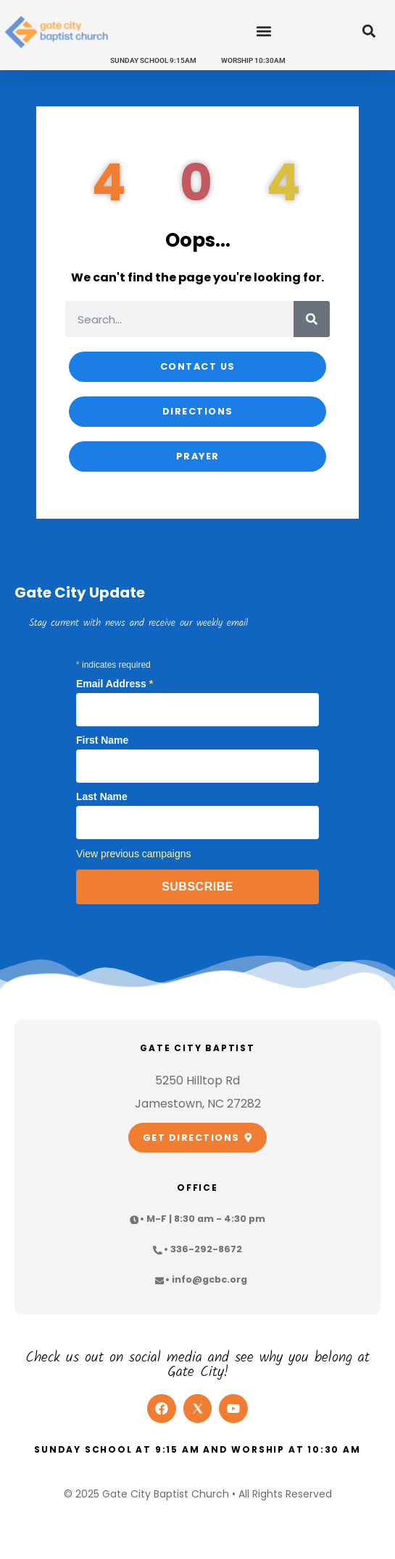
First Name (102, 740)
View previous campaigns (133, 853)
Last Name (102, 796)
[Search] (312, 319)
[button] (263, 31)
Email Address (114, 684)
